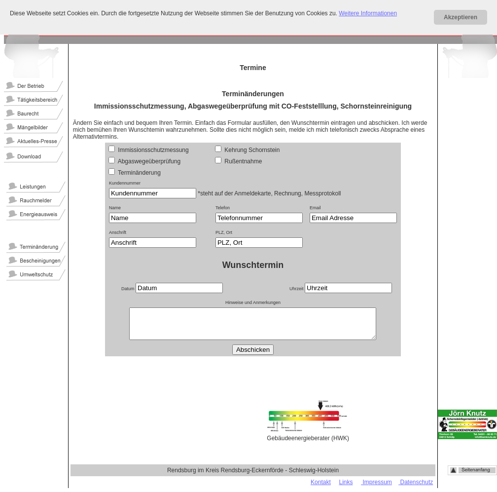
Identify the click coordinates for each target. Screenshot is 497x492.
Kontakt (321, 482)
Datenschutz (415, 482)
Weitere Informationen (368, 13)
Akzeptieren (460, 17)
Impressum (376, 482)
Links (346, 482)
